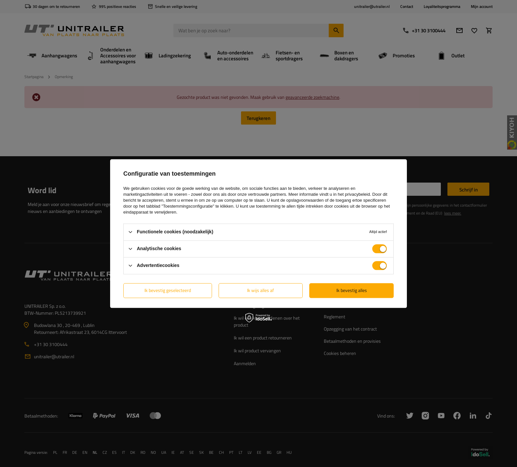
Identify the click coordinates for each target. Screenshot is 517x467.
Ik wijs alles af (260, 290)
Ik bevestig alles (351, 290)
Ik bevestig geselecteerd (167, 290)
